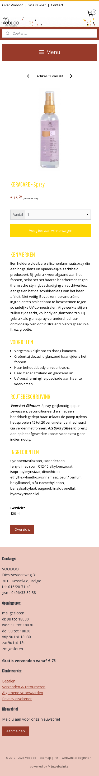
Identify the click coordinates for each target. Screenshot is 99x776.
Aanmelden (15, 731)
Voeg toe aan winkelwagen (50, 230)
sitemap (45, 758)
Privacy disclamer (17, 698)
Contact (57, 5)
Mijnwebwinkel (58, 766)
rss (56, 758)
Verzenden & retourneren (23, 686)
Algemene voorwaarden (22, 692)
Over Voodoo (12, 5)
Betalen (8, 681)
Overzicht (22, 529)
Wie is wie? (37, 5)
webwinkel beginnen (76, 758)
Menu (49, 52)
